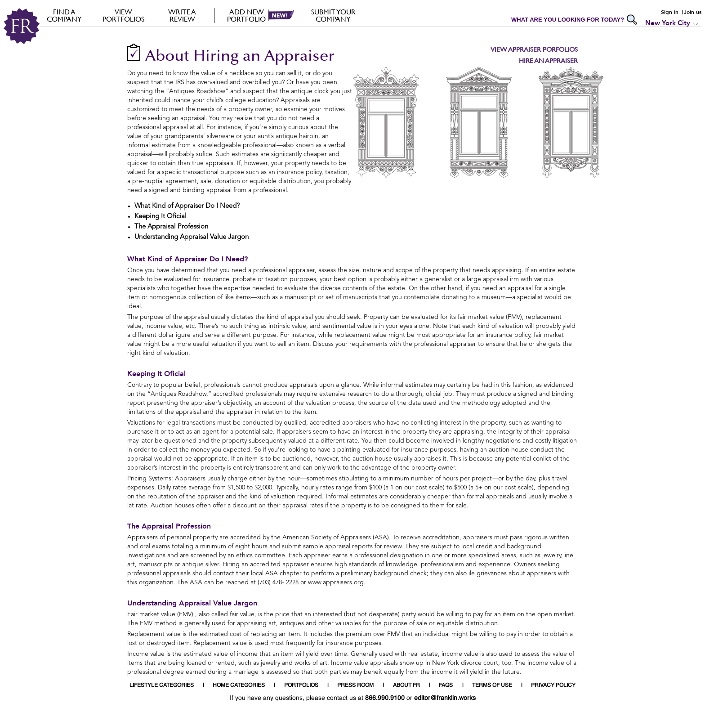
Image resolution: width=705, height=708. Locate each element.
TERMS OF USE (492, 685)
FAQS (446, 685)
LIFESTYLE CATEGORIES (161, 685)
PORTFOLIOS (301, 685)
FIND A (64, 15)
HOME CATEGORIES (239, 685)
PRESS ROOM (355, 685)
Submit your (333, 15)
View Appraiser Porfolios (534, 49)
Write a (182, 15)
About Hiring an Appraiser (240, 57)
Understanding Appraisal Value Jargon (192, 603)
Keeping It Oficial (156, 374)
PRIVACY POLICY (553, 685)
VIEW (123, 15)
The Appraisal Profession (169, 526)
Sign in (669, 12)
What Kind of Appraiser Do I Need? (187, 259)
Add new (246, 15)
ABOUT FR (406, 685)
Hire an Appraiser (548, 60)
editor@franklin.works (445, 698)
